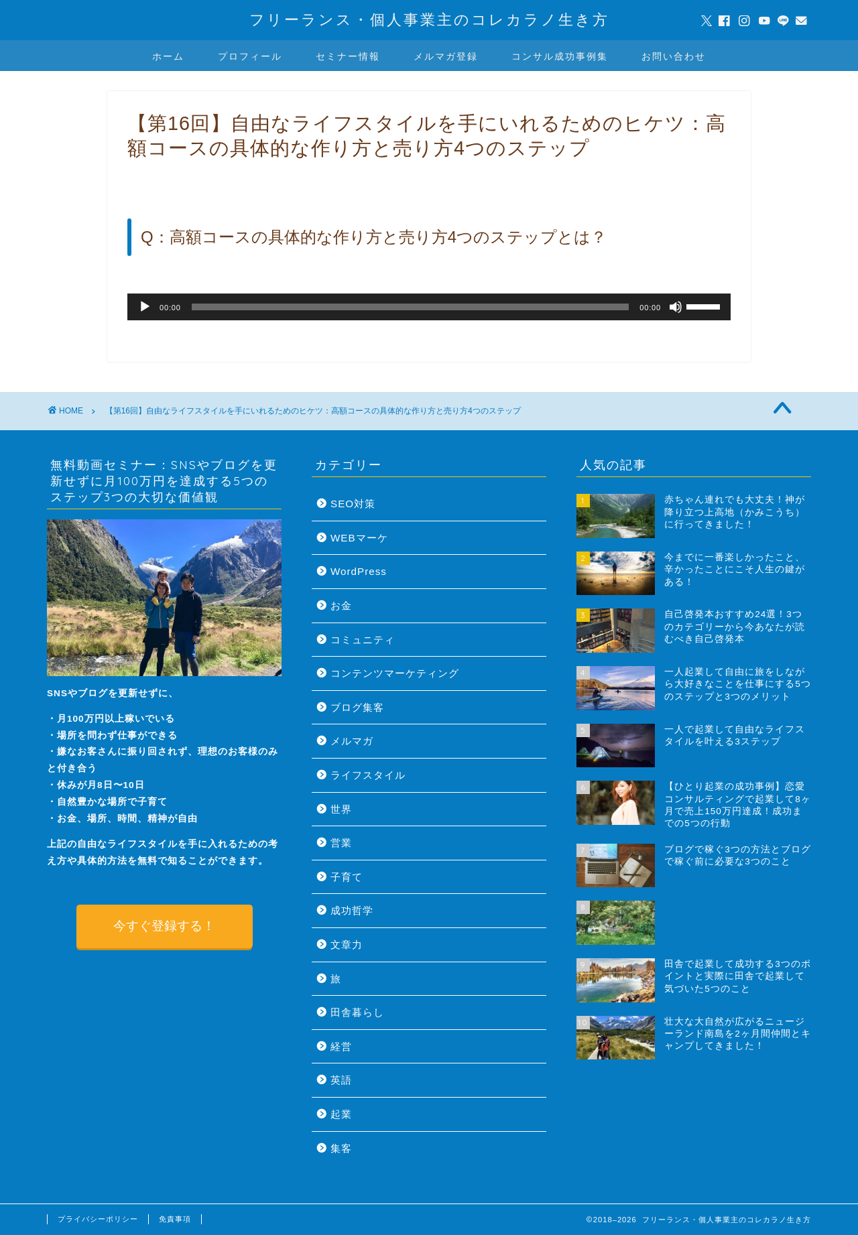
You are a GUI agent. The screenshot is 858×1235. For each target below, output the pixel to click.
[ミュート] (675, 307)
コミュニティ (362, 639)
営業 (341, 842)
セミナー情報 (348, 56)
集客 (341, 1148)
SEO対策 (352, 503)
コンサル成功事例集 (559, 56)
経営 (341, 1046)
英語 (341, 1080)
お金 (341, 605)
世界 (341, 809)
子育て (346, 877)
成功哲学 (351, 910)
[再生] (144, 307)
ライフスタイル (368, 775)
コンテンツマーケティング (394, 673)
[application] (429, 307)
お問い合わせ (673, 56)
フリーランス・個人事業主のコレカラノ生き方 (429, 19)
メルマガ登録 (446, 56)
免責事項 (175, 1219)
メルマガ (351, 740)
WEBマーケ (359, 537)
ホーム (168, 56)
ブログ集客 (357, 707)
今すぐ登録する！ (164, 926)
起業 (341, 1114)
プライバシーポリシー (98, 1219)
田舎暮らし (357, 1012)
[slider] (410, 307)
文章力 (346, 944)
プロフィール (250, 56)
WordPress (358, 571)
